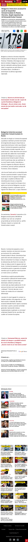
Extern (11, 391)
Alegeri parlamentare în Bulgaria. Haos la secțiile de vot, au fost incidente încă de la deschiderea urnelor (18, 206)
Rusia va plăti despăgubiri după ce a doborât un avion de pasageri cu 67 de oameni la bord (21, 513)
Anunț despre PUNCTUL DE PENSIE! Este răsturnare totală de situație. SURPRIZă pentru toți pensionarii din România (12, 365)
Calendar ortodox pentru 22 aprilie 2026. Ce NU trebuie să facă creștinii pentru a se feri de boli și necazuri (7, 501)
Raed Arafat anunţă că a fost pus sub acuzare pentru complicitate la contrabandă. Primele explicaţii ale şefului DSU (18, 434)
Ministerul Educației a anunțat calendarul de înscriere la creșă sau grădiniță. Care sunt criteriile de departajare (16, 4)
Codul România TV (14, 533)
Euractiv (13, 214)
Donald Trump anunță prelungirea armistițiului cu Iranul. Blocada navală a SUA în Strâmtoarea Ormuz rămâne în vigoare (17, 395)
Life (10, 411)
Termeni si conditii (19, 525)
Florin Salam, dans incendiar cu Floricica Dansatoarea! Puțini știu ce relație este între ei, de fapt (20, 453)
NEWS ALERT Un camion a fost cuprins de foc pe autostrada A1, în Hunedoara (7, 519)
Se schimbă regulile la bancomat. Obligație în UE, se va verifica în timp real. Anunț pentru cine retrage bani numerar (21, 465)
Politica (11, 420)
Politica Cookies (8, 525)
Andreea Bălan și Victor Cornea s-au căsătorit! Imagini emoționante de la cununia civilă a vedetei (7, 489)
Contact (3, 529)
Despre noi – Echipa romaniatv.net (18, 529)
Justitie (11, 430)
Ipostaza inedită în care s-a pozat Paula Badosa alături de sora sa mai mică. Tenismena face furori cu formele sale (7, 465)
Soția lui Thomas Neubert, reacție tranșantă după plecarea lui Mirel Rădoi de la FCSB (14, 370)
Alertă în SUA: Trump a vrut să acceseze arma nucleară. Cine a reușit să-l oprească (7, 513)
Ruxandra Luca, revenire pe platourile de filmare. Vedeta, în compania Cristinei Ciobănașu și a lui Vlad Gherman (17, 414)
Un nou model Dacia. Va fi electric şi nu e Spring (20, 489)
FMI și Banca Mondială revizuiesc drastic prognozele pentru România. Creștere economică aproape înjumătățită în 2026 (7, 453)
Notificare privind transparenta (14, 536)
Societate (11, 401)
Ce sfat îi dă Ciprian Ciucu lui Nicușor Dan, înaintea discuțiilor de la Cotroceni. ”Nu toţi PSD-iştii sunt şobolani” (17, 424)
